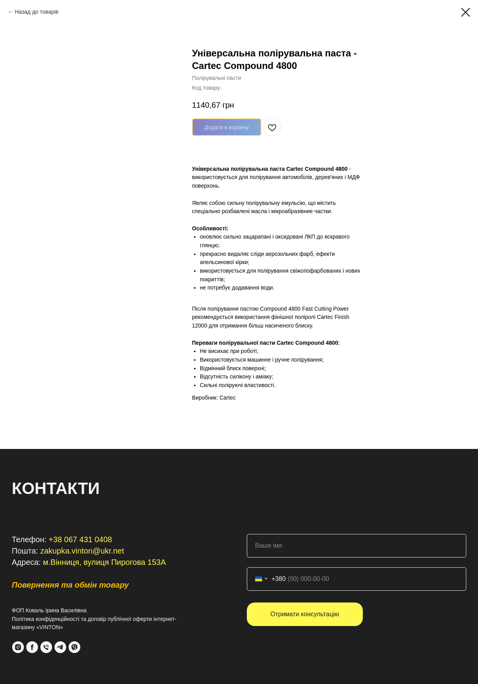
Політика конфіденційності (45, 619)
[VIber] (74, 647)
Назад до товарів (36, 12)
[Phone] (46, 647)
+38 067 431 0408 (80, 539)
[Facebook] (32, 647)
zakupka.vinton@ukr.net (82, 550)
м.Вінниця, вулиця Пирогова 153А (104, 562)
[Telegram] (60, 647)
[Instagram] (18, 647)
